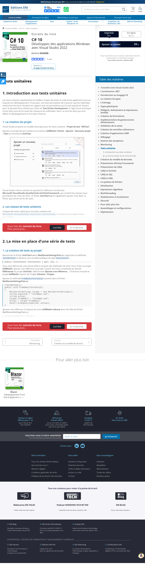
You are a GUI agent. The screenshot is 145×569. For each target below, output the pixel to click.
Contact (71, 482)
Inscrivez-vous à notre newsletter (43, 442)
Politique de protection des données (46, 482)
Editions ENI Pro (48, 550)
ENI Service (14, 550)
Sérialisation (107, 185)
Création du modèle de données (69, 349)
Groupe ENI (79, 530)
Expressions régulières (112, 189)
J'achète (57, 227)
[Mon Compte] (140, 9)
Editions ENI (17, 9)
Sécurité (105, 200)
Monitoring (34, 349)
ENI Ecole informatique (51, 530)
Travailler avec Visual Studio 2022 (117, 87)
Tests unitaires (108, 148)
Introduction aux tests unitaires (118, 152)
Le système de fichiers (111, 182)
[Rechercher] (123, 9)
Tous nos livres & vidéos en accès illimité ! (72, 2)
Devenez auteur (103, 482)
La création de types (111, 99)
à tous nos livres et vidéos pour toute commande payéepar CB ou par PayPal (56, 428)
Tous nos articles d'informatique (44, 467)
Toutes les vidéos (104, 478)
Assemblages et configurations (116, 208)
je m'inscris (111, 442)
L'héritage (106, 102)
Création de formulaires (112, 116)
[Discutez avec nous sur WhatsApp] (66, 9)
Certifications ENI (114, 550)
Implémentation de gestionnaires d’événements (117, 121)
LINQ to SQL (107, 174)
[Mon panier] (133, 9)
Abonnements (102, 475)
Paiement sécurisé (76, 471)
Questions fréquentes (77, 467)
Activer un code (74, 478)
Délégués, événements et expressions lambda (119, 111)
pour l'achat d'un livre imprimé (25, 427)
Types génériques (109, 106)
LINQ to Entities (108, 170)
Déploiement (107, 212)
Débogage (105, 137)
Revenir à (44, 66)
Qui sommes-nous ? (39, 471)
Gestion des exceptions (112, 141)
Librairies (100, 467)
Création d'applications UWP (115, 133)
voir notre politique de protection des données (45, 444)
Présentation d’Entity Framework (117, 163)
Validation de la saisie (111, 126)
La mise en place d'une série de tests (120, 156)
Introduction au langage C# (114, 95)
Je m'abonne (76, 227)
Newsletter (101, 471)
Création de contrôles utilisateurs (117, 129)
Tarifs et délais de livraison (79, 475)
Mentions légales (38, 475)
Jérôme (40, 53)
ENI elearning (80, 550)
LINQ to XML (107, 178)
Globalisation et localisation (115, 197)
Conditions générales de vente (44, 478)
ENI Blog (12, 530)
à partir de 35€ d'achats (88, 427)
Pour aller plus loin (110, 204)
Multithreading (108, 193)
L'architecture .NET (110, 91)
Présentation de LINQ (111, 167)
